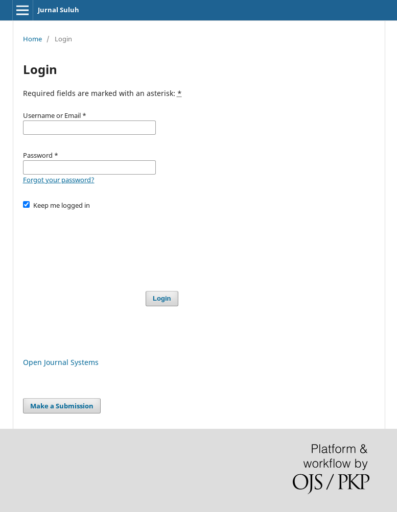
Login (162, 298)
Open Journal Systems (61, 362)
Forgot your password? (59, 179)
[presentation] (100, 245)
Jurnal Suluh (58, 9)
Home (32, 38)
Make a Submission (62, 405)
